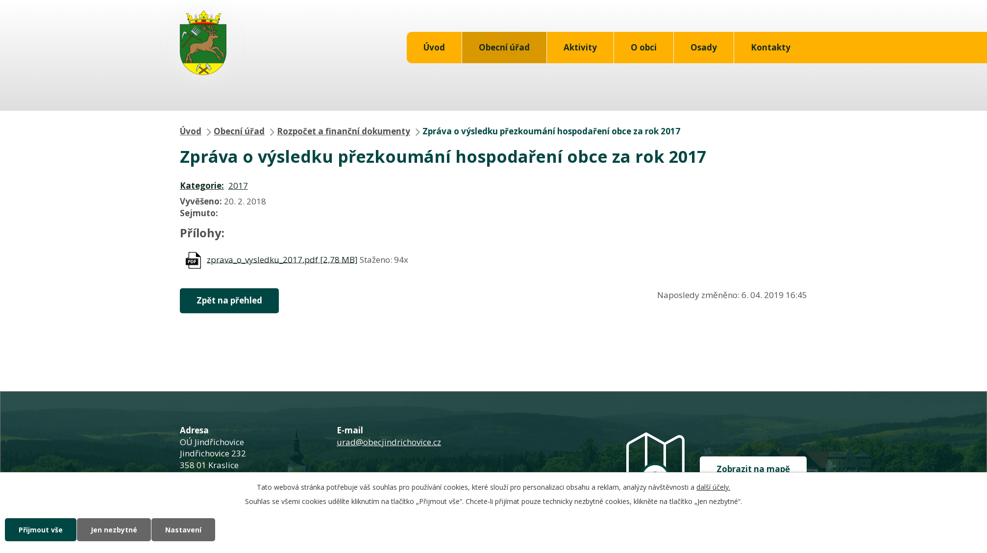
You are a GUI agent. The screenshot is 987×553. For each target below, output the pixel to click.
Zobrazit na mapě (753, 469)
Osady (704, 47)
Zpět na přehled (229, 300)
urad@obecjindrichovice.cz (389, 442)
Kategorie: (202, 185)
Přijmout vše (41, 529)
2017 (238, 185)
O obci (644, 47)
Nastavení (183, 529)
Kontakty (770, 47)
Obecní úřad (504, 47)
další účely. (713, 487)
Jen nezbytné (114, 529)
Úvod (434, 47)
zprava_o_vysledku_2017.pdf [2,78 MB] (282, 259)
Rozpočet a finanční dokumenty (343, 131)
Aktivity (580, 47)
